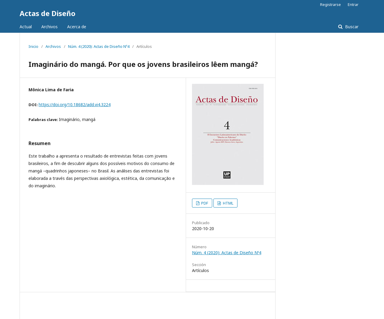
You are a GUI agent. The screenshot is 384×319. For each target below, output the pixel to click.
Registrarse (330, 4)
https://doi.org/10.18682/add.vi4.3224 (75, 104)
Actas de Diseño (47, 13)
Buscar (351, 26)
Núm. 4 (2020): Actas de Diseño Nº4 (98, 46)
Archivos (49, 26)
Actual (26, 26)
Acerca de (76, 26)
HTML (227, 203)
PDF (204, 203)
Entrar (353, 4)
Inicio (33, 46)
